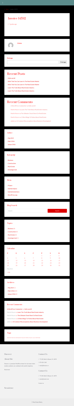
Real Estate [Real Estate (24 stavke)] (38, 337)
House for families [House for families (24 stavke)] (25, 337)
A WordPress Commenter (18, 106)
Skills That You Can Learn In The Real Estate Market (23, 81)
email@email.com (44, 379)
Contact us (41, 383)
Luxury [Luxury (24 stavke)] (33, 337)
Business (10, 160)
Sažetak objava (12, 188)
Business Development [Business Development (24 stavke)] (16, 337)
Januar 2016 (11, 144)
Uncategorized (12, 170)
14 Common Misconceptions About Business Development (33, 121)
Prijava (10, 185)
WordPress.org (12, 195)
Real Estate (11, 166)
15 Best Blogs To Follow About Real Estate (33, 117)
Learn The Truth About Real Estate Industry (21, 88)
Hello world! (11, 78)
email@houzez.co (44, 365)
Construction (12, 163)
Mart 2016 (11, 141)
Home (7, 9)
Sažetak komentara (13, 192)
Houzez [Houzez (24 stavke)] (30, 337)
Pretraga (10, 58)
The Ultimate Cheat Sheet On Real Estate (33, 113)
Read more (7, 369)
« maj (8, 272)
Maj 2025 (11, 138)
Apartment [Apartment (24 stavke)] (9, 337)
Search (57, 211)
